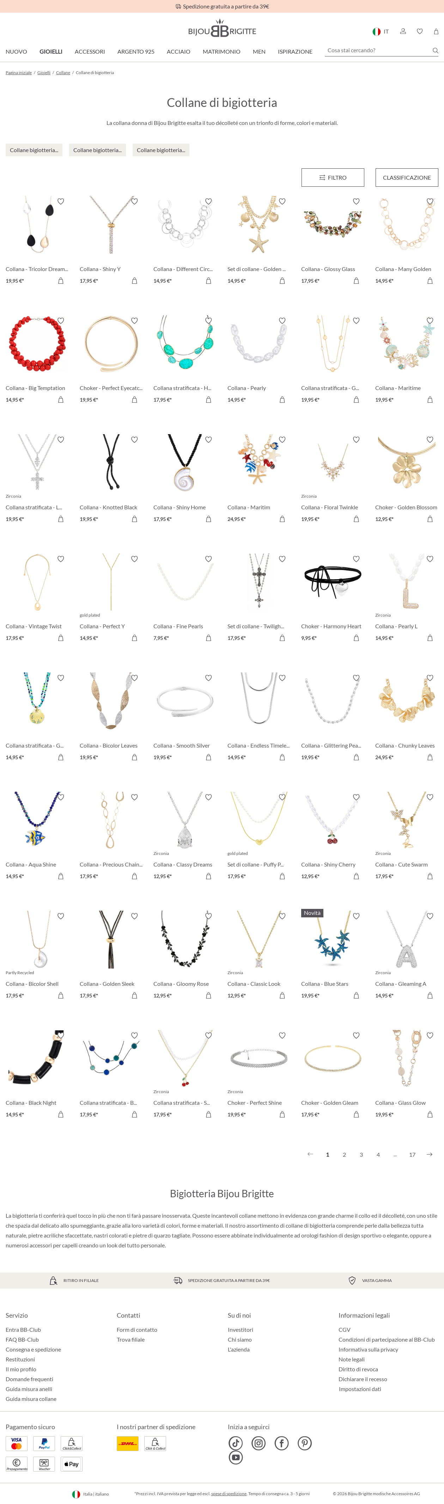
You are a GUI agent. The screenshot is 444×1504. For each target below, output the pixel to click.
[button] (402, 31)
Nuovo (16, 51)
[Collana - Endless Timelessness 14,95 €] (259, 719)
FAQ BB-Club (22, 1339)
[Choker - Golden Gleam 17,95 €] (333, 1076)
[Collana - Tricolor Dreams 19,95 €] (37, 242)
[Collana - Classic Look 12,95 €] (259, 957)
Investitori (240, 1329)
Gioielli (50, 51)
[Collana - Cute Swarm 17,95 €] (407, 838)
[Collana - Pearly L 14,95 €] (407, 600)
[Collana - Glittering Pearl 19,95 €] (333, 719)
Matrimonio (222, 51)
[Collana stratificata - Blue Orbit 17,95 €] (111, 1076)
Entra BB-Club (23, 1329)
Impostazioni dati (360, 1389)
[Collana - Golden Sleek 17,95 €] (111, 957)
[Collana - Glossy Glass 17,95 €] (333, 242)
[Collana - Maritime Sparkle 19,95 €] (407, 361)
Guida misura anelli (29, 1388)
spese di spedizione (229, 1493)
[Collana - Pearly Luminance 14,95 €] (259, 361)
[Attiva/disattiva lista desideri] (60, 201)
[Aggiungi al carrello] (60, 280)
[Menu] (333, 177)
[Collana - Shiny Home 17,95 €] (185, 480)
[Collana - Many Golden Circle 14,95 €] (407, 242)
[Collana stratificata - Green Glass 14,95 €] (37, 719)
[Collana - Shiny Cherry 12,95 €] (333, 838)
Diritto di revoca (358, 1369)
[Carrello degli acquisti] (436, 31)
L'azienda (239, 1349)
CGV (345, 1329)
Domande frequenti (29, 1379)
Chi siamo (240, 1339)
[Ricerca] (435, 50)
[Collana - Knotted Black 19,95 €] (111, 480)
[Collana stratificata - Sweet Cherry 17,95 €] (185, 1076)
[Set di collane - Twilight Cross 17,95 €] (259, 600)
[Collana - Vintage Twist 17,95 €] (37, 600)
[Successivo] (429, 1154)
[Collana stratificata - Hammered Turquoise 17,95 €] (185, 361)
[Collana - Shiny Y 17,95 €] (111, 242)
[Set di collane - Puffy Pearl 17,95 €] (259, 838)
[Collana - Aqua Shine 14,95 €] (37, 838)
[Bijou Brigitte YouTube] (236, 1457)
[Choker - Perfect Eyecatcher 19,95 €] (111, 361)
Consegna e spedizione (33, 1349)
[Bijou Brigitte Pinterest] (304, 1443)
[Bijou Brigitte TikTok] (236, 1443)
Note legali (352, 1359)
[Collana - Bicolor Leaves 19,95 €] (111, 719)
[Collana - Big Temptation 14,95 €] (37, 361)
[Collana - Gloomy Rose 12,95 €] (185, 957)
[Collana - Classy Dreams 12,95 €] (185, 838)
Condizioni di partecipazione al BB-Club (387, 1339)
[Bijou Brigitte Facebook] (282, 1443)
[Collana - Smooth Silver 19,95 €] (185, 719)
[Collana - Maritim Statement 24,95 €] (259, 480)
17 (412, 1154)
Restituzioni (20, 1359)
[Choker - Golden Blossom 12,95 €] (407, 480)
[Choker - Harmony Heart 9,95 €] (333, 600)
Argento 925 (135, 51)
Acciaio (178, 51)
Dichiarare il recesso (363, 1379)
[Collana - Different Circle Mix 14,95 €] (185, 242)
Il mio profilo (21, 1369)
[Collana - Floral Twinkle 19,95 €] (333, 480)
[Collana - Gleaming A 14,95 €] (407, 957)
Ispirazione (295, 51)
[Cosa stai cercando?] (381, 50)
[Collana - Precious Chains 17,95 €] (111, 838)
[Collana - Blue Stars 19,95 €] (333, 957)
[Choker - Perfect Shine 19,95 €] (259, 1076)
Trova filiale (131, 1339)
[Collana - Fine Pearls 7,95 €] (185, 600)
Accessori (90, 51)
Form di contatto (137, 1329)
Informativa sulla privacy (368, 1349)
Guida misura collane (31, 1398)
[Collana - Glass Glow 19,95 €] (407, 1076)
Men (259, 51)
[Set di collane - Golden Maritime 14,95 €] (259, 242)
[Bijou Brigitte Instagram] (259, 1443)
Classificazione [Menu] (407, 177)
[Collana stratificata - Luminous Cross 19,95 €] (37, 480)
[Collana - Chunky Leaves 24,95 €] (407, 719)
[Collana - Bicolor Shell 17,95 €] (37, 957)
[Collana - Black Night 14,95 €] (37, 1076)
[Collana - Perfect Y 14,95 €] (111, 600)
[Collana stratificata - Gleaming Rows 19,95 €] (333, 361)
